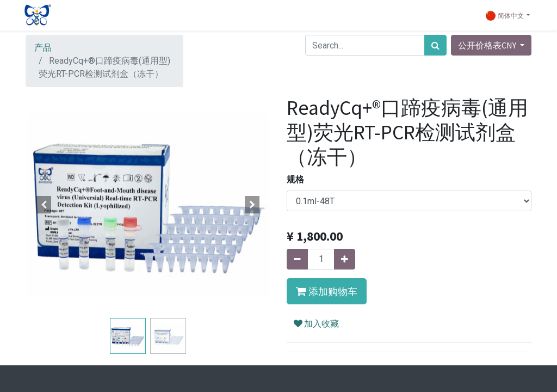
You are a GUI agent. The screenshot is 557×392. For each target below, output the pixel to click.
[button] (44, 204)
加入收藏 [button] (316, 323)
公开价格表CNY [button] (488, 45)
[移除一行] (297, 259)
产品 (43, 47)
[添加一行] (344, 259)
